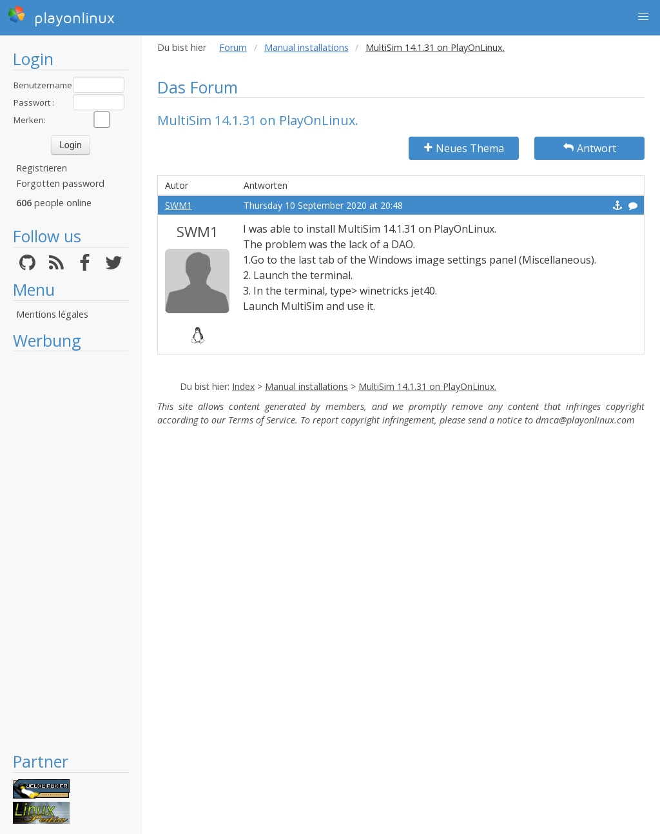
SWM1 (178, 205)
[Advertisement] (70, 551)
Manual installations (306, 47)
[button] (643, 17)
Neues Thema (464, 148)
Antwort (589, 148)
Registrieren (41, 168)
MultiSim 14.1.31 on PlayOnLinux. (427, 386)
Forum (233, 47)
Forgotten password (60, 183)
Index (243, 386)
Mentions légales (52, 314)
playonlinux (61, 16)
